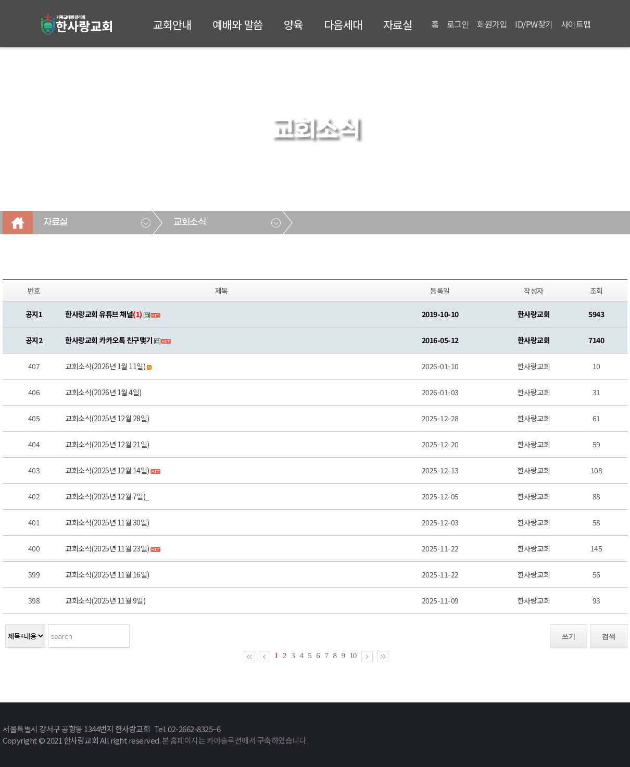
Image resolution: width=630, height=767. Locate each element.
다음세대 (343, 24)
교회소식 (189, 222)
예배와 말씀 (237, 24)
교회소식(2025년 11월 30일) (107, 522)
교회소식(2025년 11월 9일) (105, 600)
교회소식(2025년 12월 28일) (107, 418)
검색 (608, 636)
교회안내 (172, 24)
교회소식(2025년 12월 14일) (107, 470)
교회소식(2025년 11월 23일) (107, 548)
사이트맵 (576, 24)
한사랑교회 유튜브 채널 (103, 314)
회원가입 (492, 24)
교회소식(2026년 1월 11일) (105, 366)
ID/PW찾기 (534, 24)
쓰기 (568, 636)
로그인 (458, 24)
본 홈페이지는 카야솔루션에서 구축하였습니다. (235, 740)
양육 (293, 24)
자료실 (397, 24)
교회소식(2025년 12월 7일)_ (107, 496)
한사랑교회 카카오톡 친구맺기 (109, 340)
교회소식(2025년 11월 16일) (107, 574)
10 (353, 655)
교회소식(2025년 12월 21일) (107, 444)
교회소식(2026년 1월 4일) (103, 392)
